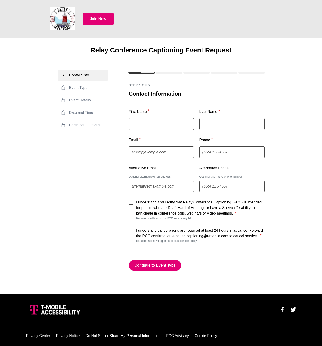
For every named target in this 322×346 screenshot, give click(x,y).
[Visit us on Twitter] (293, 309)
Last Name (210, 111)
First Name (139, 111)
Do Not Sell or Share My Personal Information (123, 336)
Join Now (98, 19)
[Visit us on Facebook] (282, 309)
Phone (206, 139)
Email (135, 139)
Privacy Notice (68, 336)
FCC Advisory (177, 336)
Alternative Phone (214, 168)
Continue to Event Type (155, 265)
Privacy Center (38, 336)
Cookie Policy (206, 336)
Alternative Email (142, 168)
